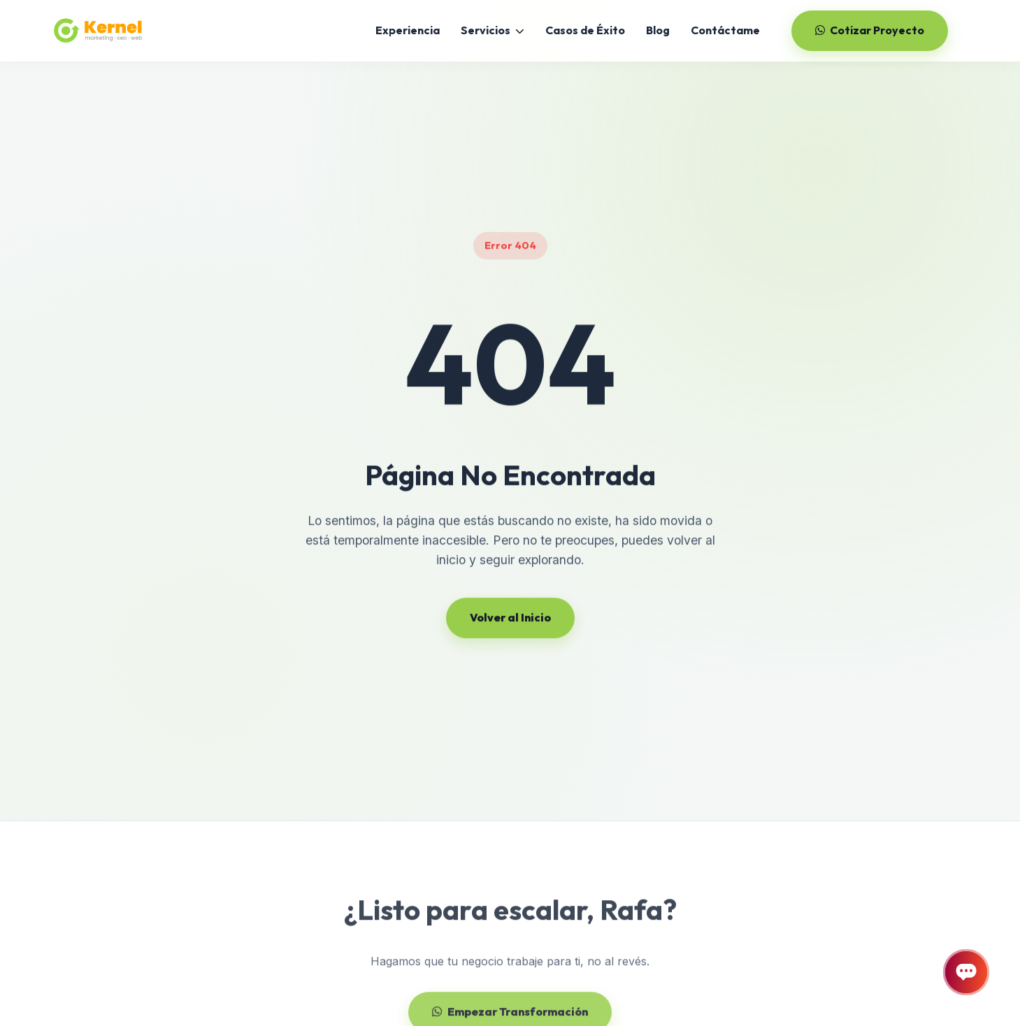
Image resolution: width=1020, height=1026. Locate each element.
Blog (658, 30)
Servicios (492, 30)
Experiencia (407, 30)
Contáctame (725, 30)
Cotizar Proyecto (869, 30)
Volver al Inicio (510, 620)
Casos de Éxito (585, 30)
